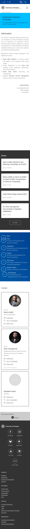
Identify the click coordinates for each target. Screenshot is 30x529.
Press (2, 506)
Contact (15, 417)
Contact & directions (7, 504)
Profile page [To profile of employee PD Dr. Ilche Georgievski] (9, 358)
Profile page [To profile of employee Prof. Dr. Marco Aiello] (9, 318)
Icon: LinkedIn (19, 451)
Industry (3, 481)
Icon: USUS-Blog (15, 461)
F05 (7, 2)
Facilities (3, 522)
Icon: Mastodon (19, 441)
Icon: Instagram (19, 431)
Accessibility (4, 493)
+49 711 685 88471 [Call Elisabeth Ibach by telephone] (11, 400)
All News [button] (15, 222)
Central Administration (7, 524)
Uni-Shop (3, 512)
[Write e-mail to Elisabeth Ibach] (8, 403)
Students (3, 475)
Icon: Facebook (10, 431)
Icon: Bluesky (10, 441)
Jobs (2, 508)
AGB (2, 497)
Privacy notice (5, 491)
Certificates (4, 495)
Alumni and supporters (7, 479)
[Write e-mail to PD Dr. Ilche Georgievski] (8, 364)
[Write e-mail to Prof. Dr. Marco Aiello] (8, 324)
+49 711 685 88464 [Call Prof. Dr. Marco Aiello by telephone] (11, 320)
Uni (2, 2)
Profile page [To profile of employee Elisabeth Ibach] (9, 397)
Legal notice (4, 489)
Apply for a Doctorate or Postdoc (10, 510)
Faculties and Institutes (7, 520)
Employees (4, 477)
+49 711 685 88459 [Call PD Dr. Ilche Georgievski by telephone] (11, 361)
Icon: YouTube (10, 451)
